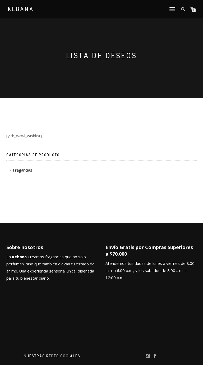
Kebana (21, 9)
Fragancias (22, 170)
